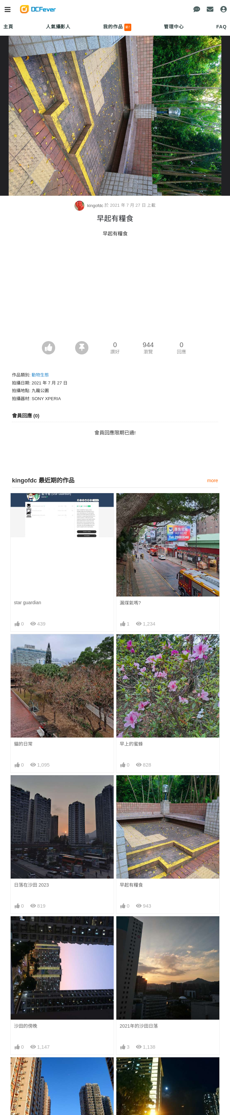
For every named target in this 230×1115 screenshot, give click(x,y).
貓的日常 (23, 744)
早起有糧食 (131, 885)
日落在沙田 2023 (31, 885)
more (212, 480)
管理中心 (173, 26)
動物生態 (40, 374)
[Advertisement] (115, 291)
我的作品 (117, 27)
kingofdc (89, 205)
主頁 (8, 26)
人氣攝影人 (58, 26)
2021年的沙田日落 (139, 1026)
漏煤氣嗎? (130, 603)
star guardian (27, 602)
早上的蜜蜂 (131, 744)
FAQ (221, 26)
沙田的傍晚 (25, 1026)
